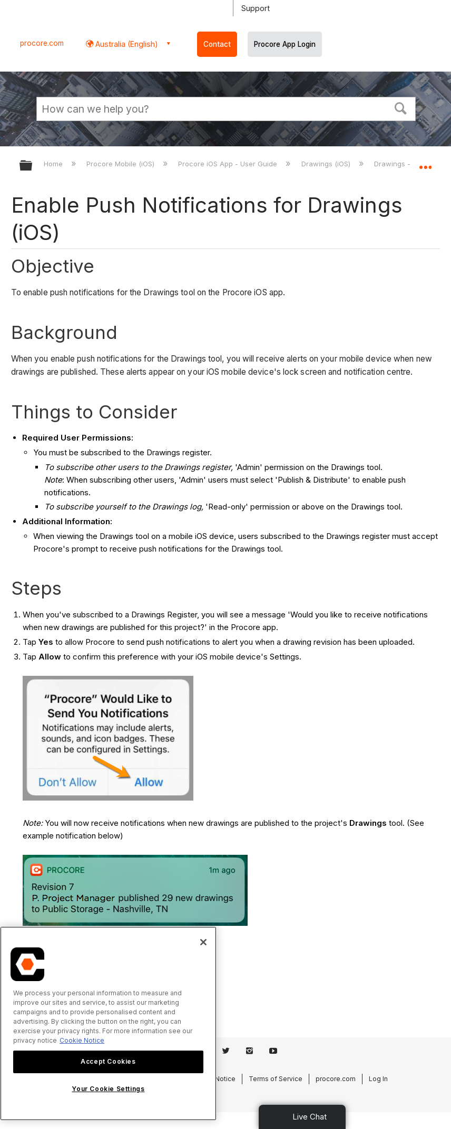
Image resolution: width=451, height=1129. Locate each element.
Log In (378, 1079)
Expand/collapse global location (425, 162)
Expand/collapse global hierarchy (32, 166)
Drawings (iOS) (326, 163)
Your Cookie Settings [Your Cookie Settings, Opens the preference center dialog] (108, 1089)
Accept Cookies (108, 1061)
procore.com (42, 43)
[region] (108, 1023)
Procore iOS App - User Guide (228, 163)
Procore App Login (285, 44)
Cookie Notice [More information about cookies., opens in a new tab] (82, 1040)
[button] (401, 107)
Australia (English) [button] (125, 43)
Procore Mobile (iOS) (121, 163)
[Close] (203, 942)
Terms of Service (275, 1079)
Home (54, 163)
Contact (217, 44)
